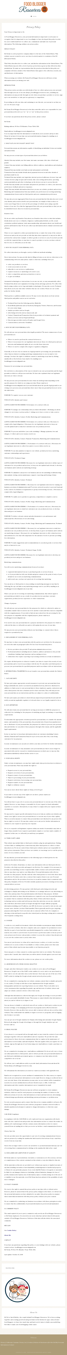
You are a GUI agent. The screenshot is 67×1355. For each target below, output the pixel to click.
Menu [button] (35, 16)
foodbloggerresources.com (33, 7)
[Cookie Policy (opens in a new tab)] (11, 1230)
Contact (11, 1345)
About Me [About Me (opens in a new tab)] (7, 1235)
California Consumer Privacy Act (16, 1342)
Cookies (30, 1342)
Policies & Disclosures (41, 1342)
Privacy (3, 1342)
